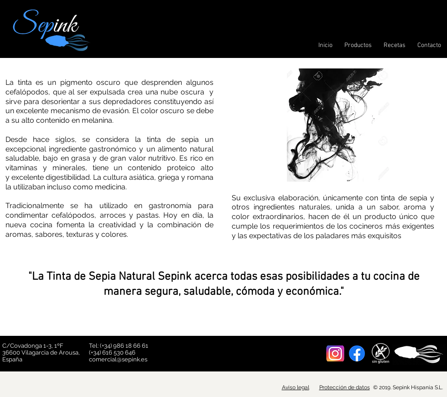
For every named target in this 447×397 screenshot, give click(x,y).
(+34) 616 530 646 (112, 352)
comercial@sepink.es (118, 359)
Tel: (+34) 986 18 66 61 (118, 345)
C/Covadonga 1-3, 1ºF (33, 345)
